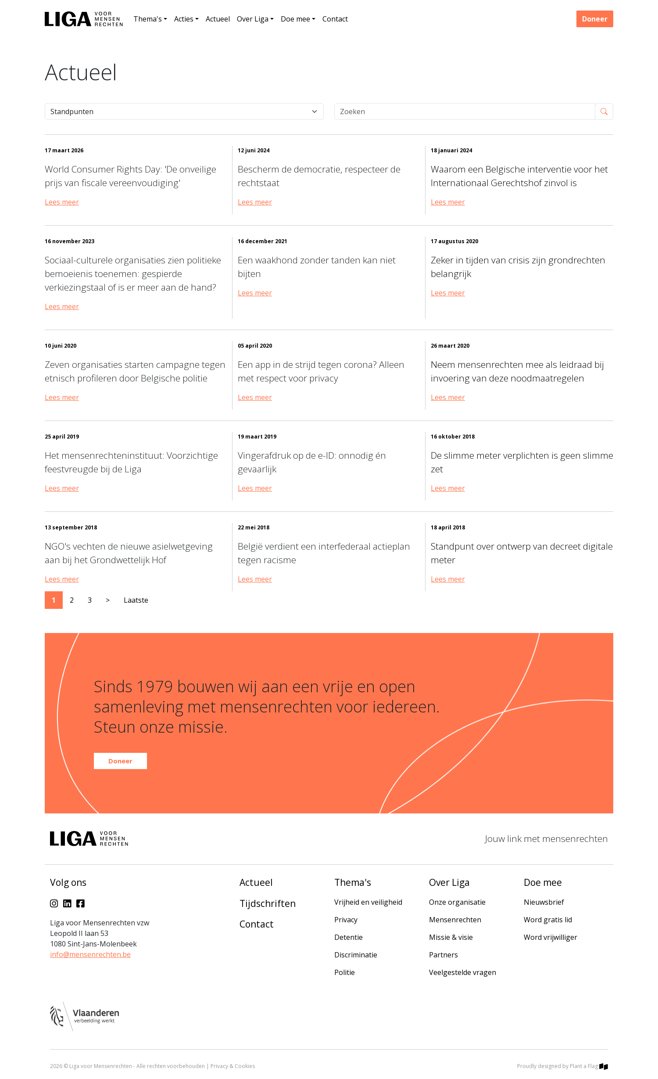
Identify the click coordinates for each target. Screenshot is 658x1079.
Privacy (346, 919)
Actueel (218, 19)
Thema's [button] (147, 19)
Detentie (348, 937)
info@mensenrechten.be (90, 954)
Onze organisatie (457, 902)
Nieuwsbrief (544, 902)
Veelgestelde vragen (462, 972)
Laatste (136, 600)
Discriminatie (355, 955)
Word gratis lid (548, 919)
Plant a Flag (589, 1066)
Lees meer (62, 202)
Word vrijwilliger (550, 937)
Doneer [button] (595, 19)
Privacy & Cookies (233, 1066)
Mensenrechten (455, 919)
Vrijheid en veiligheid (368, 902)
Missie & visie (451, 937)
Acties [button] (183, 19)
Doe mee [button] (295, 19)
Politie (344, 972)
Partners (443, 955)
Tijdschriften (268, 903)
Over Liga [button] (252, 19)
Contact (335, 19)
